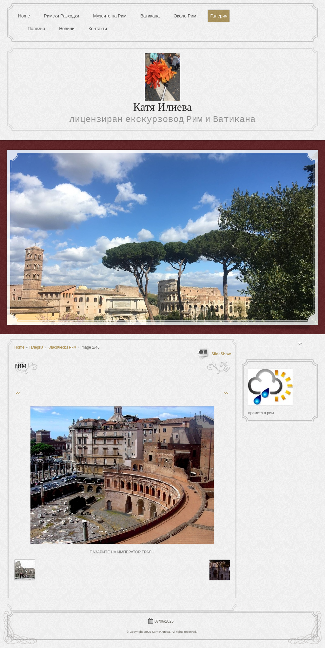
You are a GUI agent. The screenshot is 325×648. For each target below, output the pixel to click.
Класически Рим (62, 347)
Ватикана (150, 15)
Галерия (218, 15)
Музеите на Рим (109, 15)
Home (24, 15)
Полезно (36, 28)
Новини (67, 28)
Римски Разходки (61, 15)
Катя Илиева (162, 108)
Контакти (98, 28)
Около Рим (185, 15)
